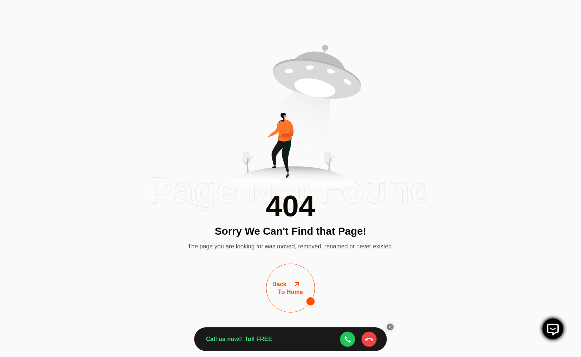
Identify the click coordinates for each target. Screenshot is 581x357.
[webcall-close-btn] (369, 339)
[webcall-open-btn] (347, 339)
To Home (290, 288)
